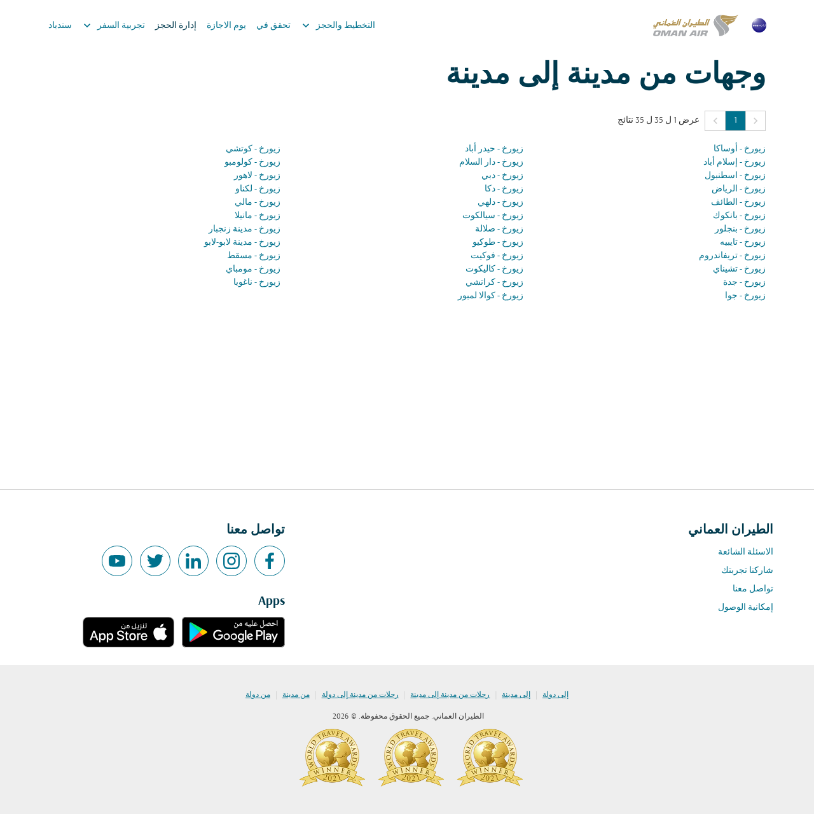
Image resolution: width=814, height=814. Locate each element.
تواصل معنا (753, 589)
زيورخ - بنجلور (740, 229)
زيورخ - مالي (257, 202)
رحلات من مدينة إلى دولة (360, 695)
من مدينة (296, 695)
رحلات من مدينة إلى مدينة (450, 695)
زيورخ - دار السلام (491, 162)
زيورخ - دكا (504, 189)
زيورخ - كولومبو (252, 162)
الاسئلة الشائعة (745, 552)
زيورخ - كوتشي (253, 149)
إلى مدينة (516, 695)
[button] (755, 120)
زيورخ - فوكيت (497, 256)
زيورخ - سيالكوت (492, 216)
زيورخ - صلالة (499, 229)
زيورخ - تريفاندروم (732, 256)
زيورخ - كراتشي (494, 282)
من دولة (257, 695)
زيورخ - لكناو (257, 189)
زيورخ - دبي (502, 176)
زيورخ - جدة (744, 282)
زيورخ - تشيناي (739, 269)
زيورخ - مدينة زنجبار (244, 229)
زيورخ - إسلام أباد (734, 162)
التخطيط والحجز (335, 25)
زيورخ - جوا (745, 296)
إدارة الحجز (176, 26)
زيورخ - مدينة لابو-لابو (242, 242)
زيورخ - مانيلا (257, 216)
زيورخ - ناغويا (256, 282)
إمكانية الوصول (745, 607)
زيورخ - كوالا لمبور (490, 296)
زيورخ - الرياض (739, 189)
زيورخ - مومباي (253, 269)
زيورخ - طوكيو (498, 242)
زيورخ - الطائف (738, 202)
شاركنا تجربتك (747, 571)
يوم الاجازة (226, 26)
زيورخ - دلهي (500, 202)
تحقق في (273, 26)
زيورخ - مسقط (253, 256)
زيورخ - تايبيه (743, 242)
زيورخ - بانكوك (739, 216)
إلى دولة (555, 695)
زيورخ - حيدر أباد (494, 149)
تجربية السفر (111, 25)
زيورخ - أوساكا (740, 149)
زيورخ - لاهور (257, 176)
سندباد (60, 26)
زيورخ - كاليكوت (494, 269)
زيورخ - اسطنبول (735, 176)
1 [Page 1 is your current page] (735, 120)
